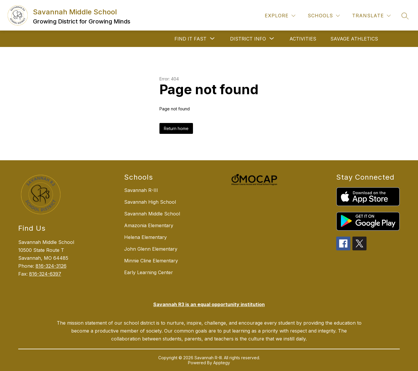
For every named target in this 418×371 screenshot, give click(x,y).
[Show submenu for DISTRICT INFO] (248, 38)
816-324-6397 (45, 274)
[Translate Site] (371, 15)
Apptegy (221, 362)
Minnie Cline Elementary (151, 261)
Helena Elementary (145, 237)
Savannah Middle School (152, 214)
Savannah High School (150, 202)
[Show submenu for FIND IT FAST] (190, 38)
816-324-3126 (51, 266)
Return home (176, 128)
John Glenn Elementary (150, 249)
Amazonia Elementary (148, 225)
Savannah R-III (141, 190)
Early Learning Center (148, 272)
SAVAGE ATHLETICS (354, 39)
